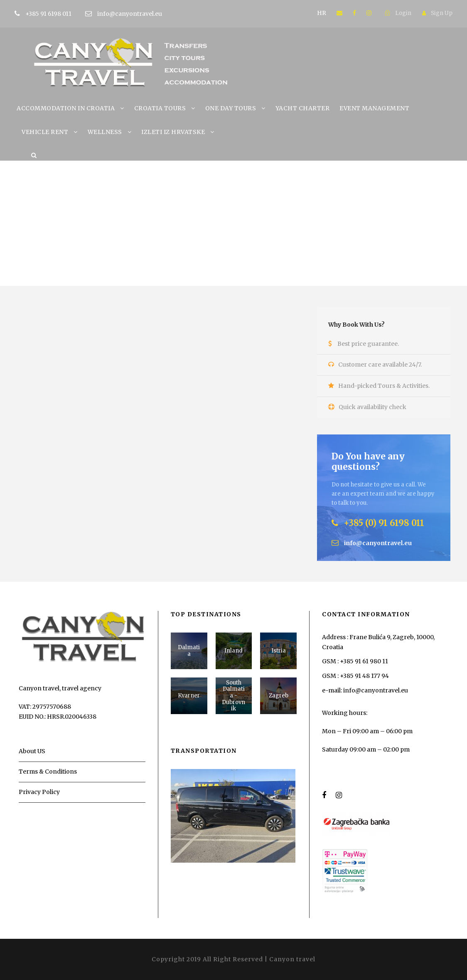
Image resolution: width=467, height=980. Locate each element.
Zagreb (278, 695)
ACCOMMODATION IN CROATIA (66, 108)
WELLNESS (105, 132)
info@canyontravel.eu (129, 13)
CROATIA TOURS (160, 108)
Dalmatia (189, 650)
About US (32, 751)
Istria (278, 650)
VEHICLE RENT (45, 132)
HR (321, 13)
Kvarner (189, 695)
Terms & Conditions (48, 771)
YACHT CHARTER (302, 108)
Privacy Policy (39, 792)
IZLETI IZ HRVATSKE (173, 132)
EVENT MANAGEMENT (374, 108)
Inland (233, 650)
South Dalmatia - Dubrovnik (233, 695)
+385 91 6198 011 (61, 13)
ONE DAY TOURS (230, 108)
